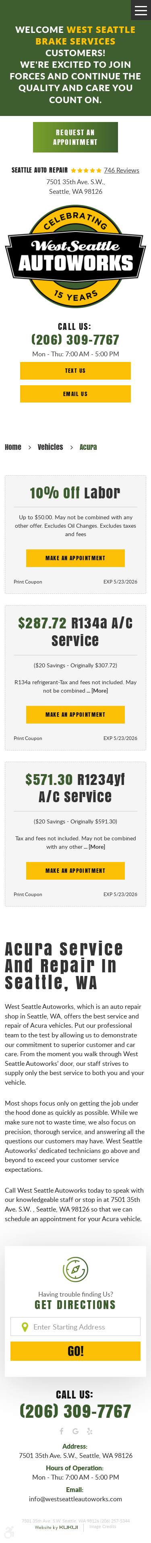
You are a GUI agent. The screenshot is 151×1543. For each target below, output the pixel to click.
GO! (76, 1351)
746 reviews (121, 170)
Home (13, 446)
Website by (56, 1528)
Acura (88, 446)
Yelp (90, 1432)
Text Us (75, 370)
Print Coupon (28, 581)
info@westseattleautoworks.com (75, 1498)
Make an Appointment (76, 558)
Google (75, 1432)
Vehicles (50, 446)
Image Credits (102, 1526)
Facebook (61, 1432)
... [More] (96, 690)
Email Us (75, 394)
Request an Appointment (75, 137)
